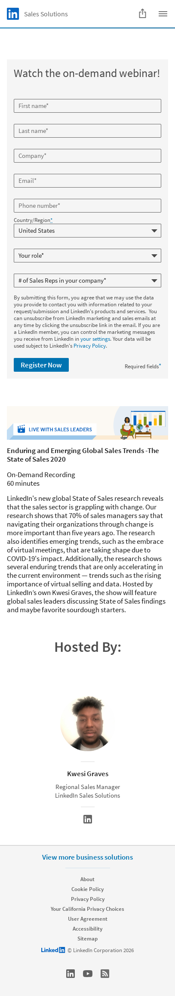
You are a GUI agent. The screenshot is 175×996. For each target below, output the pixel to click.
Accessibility (87, 928)
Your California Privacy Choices (87, 909)
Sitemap (87, 938)
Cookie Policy (87, 889)
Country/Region (33, 220)
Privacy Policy (90, 345)
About (87, 879)
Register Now (41, 365)
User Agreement (87, 918)
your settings (95, 338)
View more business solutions (87, 857)
